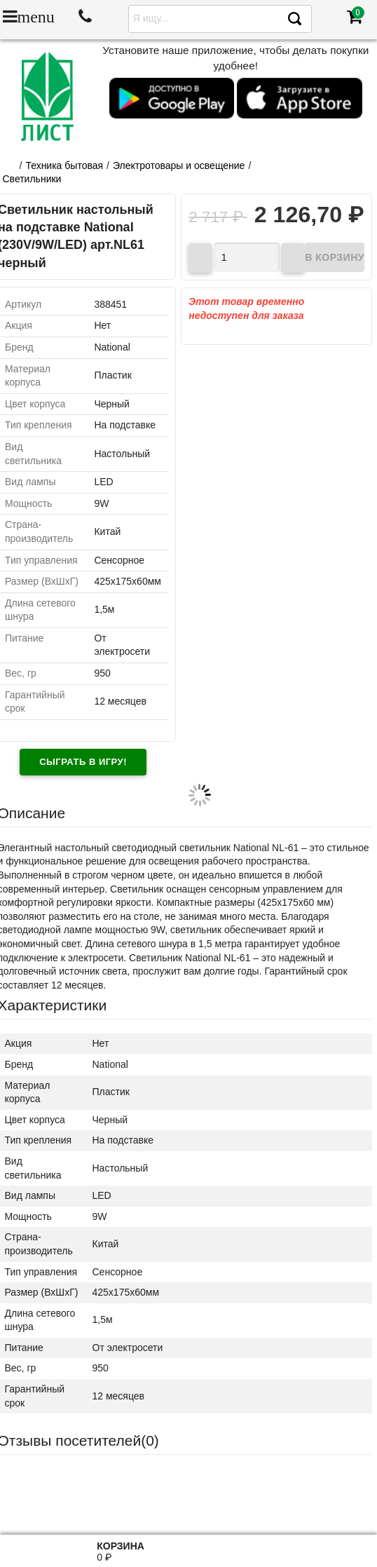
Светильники (32, 178)
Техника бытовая (64, 165)
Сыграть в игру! (83, 762)
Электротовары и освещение (179, 165)
